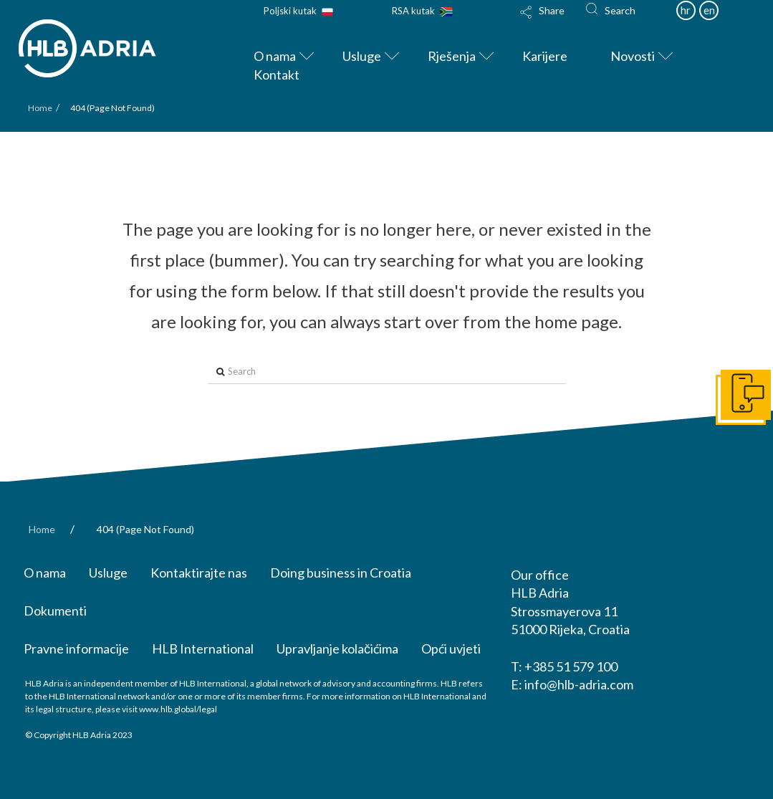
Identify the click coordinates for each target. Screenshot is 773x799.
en (709, 10)
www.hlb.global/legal (178, 709)
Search (620, 10)
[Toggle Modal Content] (544, 21)
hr (686, 10)
